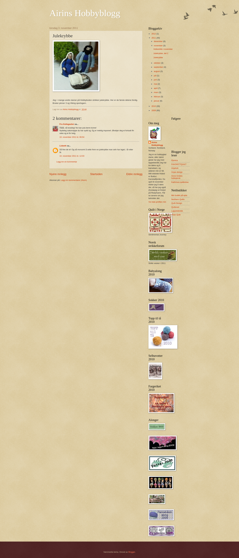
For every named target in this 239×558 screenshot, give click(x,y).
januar (157, 101)
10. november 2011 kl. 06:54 (71, 137)
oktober (157, 63)
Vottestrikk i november (163, 49)
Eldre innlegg (134, 174)
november (158, 45)
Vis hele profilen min (157, 202)
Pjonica (174, 160)
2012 (154, 34)
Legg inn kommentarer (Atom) (74, 180)
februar (157, 96)
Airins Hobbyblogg (84, 13)
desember (158, 41)
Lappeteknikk (177, 211)
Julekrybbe (158, 57)
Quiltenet (175, 207)
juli (155, 75)
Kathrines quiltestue (180, 182)
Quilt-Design (176, 203)
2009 (154, 110)
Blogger (131, 552)
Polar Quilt (175, 215)
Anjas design (177, 172)
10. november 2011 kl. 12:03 (71, 156)
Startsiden (96, 174)
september (159, 67)
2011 (154, 38)
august (157, 71)
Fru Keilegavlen (66, 124)
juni (155, 80)
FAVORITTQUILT (178, 164)
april (156, 88)
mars (156, 92)
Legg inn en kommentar (66, 162)
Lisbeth (62, 146)
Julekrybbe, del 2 (160, 53)
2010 (154, 106)
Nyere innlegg (57, 174)
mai (155, 84)
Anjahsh (174, 168)
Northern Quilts (178, 199)
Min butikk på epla (179, 195)
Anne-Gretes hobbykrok (176, 177)
